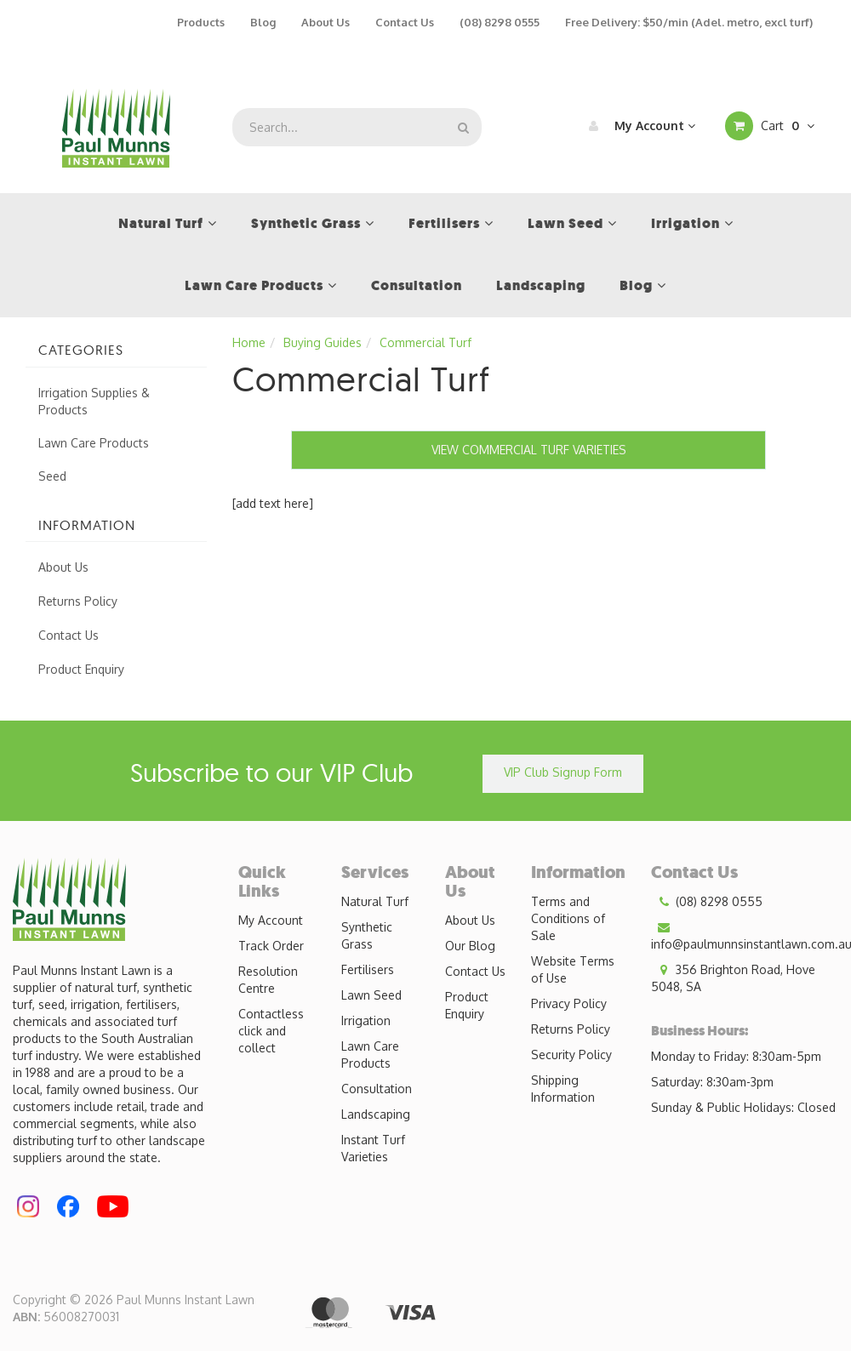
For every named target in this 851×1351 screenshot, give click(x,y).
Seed (52, 476)
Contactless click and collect (271, 1030)
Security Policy (571, 1054)
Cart (769, 125)
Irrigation (366, 1020)
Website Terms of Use (572, 969)
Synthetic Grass (366, 935)
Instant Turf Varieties (373, 1148)
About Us (325, 22)
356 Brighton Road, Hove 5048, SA (733, 977)
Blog (263, 22)
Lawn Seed (371, 995)
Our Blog (470, 945)
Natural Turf (374, 901)
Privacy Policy (569, 1003)
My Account (637, 125)
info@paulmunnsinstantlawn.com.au (751, 935)
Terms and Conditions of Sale (568, 918)
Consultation (376, 1088)
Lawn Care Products (93, 443)
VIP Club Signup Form (563, 772)
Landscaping (375, 1114)
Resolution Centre (268, 979)
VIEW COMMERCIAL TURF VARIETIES (528, 449)
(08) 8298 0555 (500, 22)
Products (201, 22)
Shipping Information (563, 1088)
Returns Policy (77, 601)
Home (249, 342)
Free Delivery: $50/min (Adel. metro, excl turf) (689, 22)
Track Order (271, 945)
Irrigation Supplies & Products (94, 401)
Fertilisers (367, 969)
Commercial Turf (425, 342)
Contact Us (404, 22)
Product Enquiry (81, 669)
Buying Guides (322, 342)
